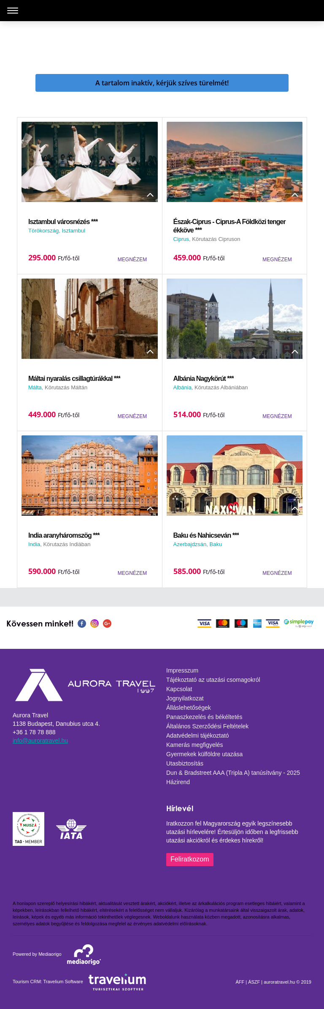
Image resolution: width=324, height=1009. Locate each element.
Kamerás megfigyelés (194, 744)
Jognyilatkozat (185, 698)
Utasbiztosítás (184, 763)
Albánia (182, 387)
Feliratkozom (189, 859)
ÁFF (239, 981)
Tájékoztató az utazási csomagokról (213, 679)
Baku (216, 544)
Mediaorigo (49, 954)
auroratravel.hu (279, 981)
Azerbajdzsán (190, 544)
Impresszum (182, 670)
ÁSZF (254, 981)
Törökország (43, 230)
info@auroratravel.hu (40, 740)
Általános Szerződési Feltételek (207, 726)
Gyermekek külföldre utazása (204, 754)
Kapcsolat (179, 689)
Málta (35, 387)
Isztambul (73, 230)
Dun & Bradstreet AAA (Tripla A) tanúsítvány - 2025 (233, 772)
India (34, 544)
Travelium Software (63, 981)
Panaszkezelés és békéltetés (204, 717)
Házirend (178, 782)
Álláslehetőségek (188, 707)
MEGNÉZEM (132, 260)
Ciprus (181, 239)
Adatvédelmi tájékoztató (197, 735)
